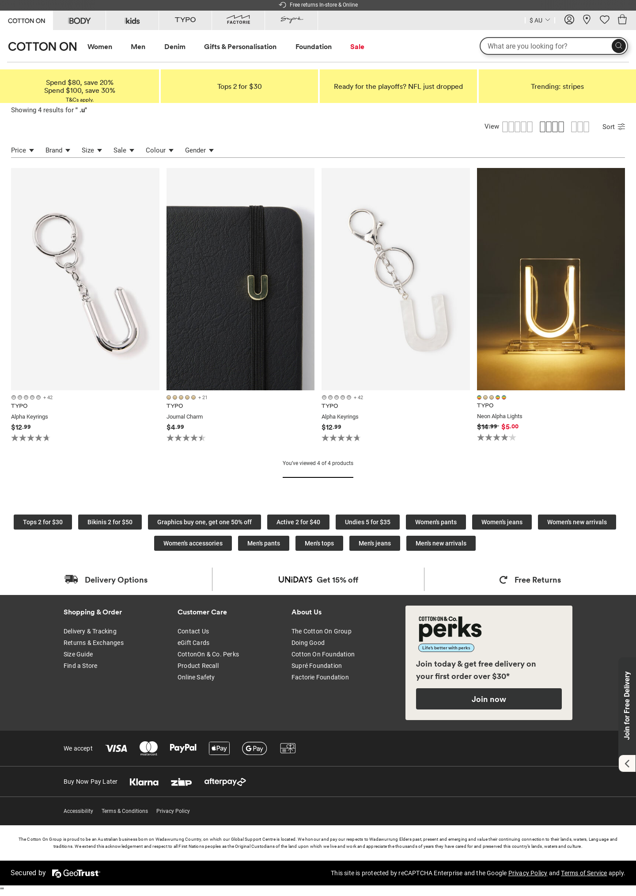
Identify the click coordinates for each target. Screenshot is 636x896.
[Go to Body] (79, 20)
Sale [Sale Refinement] (124, 150)
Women (99, 46)
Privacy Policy (173, 811)
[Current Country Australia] (540, 21)
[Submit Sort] (621, 127)
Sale (357, 46)
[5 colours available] (492, 397)
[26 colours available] (187, 397)
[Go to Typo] (185, 20)
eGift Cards (193, 642)
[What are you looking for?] (554, 46)
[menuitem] (108, 46)
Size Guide (78, 654)
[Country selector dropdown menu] (540, 19)
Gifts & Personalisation (240, 46)
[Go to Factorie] (238, 20)
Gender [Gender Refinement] (199, 150)
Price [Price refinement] (22, 150)
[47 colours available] (32, 397)
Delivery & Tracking (90, 631)
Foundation (313, 46)
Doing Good (308, 642)
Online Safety (196, 677)
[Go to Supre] (291, 20)
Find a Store (80, 665)
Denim (175, 46)
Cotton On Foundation (323, 654)
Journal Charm (185, 416)
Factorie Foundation (320, 677)
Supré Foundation (317, 665)
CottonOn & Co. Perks (208, 654)
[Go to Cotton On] (26, 20)
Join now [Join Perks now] (489, 699)
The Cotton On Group (322, 631)
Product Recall (198, 665)
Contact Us (193, 631)
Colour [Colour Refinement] (160, 150)
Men (138, 46)
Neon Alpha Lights (499, 416)
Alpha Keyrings (29, 416)
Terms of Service (584, 873)
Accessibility (78, 811)
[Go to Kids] (132, 20)
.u (81, 110)
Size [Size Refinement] (92, 150)
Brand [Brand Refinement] (57, 150)
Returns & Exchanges (94, 642)
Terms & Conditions (125, 811)
